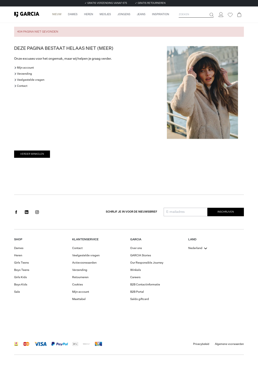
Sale (17, 291)
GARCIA (135, 239)
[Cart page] (239, 14)
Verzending (24, 73)
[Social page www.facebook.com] (16, 212)
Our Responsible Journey (146, 262)
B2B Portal (137, 291)
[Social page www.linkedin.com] (27, 212)
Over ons (136, 248)
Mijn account (25, 67)
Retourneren (80, 277)
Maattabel (79, 299)
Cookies (77, 284)
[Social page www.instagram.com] (37, 212)
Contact (22, 86)
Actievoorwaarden (84, 262)
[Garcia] (26, 14)
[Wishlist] (230, 15)
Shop (18, 239)
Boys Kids (20, 284)
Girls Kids (20, 277)
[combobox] (198, 248)
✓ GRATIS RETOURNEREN (150, 3)
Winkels (135, 270)
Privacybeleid (201, 344)
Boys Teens (21, 270)
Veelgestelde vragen (30, 79)
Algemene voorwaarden (229, 344)
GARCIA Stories (140, 255)
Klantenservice (85, 239)
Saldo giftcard (139, 299)
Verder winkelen (32, 154)
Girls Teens (21, 262)
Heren (18, 255)
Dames (18, 248)
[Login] (220, 14)
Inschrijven (225, 212)
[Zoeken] (211, 14)
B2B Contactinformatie (145, 284)
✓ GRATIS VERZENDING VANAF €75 (106, 3)
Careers (135, 277)
